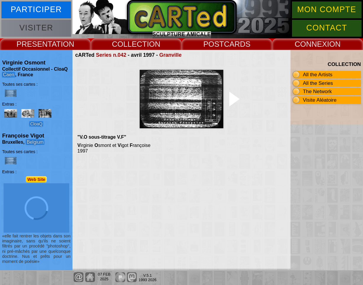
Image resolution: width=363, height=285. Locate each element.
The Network (317, 91)
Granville (170, 55)
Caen (8, 74)
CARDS (237, 44)
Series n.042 (111, 55)
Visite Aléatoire (320, 100)
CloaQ (36, 124)
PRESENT (34, 44)
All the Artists (318, 74)
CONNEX (311, 44)
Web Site (36, 179)
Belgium (35, 142)
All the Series (318, 83)
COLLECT (129, 44)
